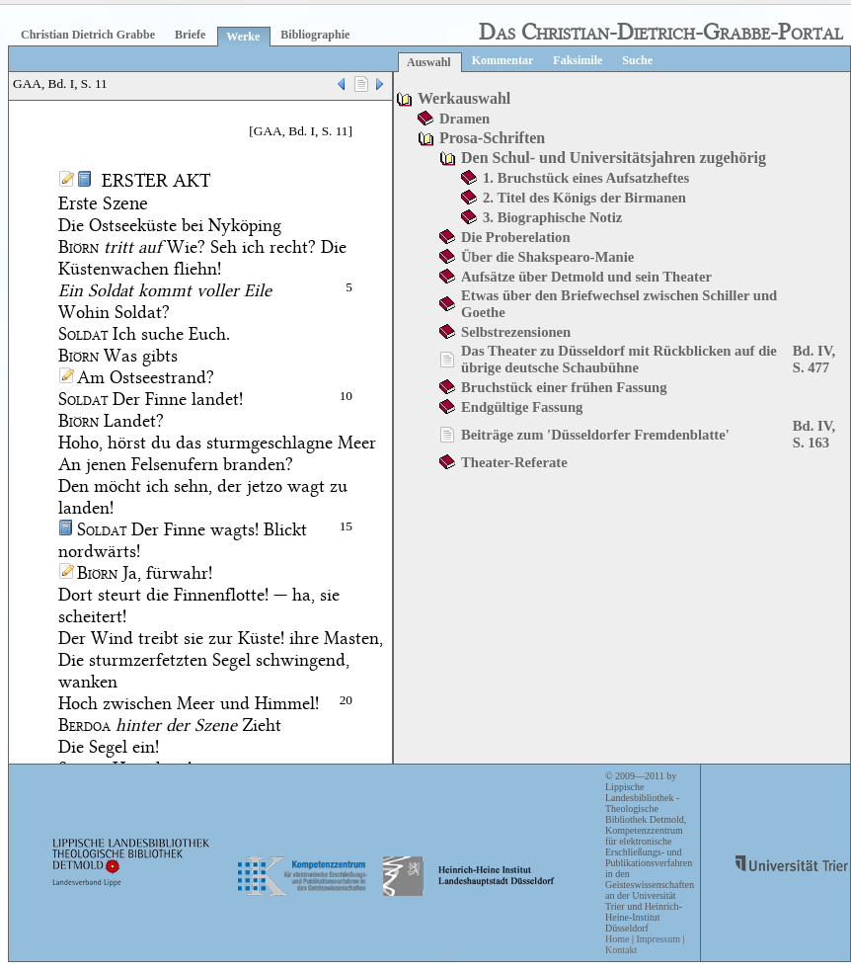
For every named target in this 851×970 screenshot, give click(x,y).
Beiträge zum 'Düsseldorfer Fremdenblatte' (595, 435)
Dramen (464, 118)
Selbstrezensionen (516, 332)
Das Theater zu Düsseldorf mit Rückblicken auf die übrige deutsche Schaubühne (619, 359)
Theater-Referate (514, 462)
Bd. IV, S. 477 (814, 359)
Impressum (657, 938)
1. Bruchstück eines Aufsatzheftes (586, 178)
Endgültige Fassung (521, 407)
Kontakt (621, 949)
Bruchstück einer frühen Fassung (564, 387)
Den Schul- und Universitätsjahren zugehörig (613, 157)
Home (617, 938)
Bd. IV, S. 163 (814, 434)
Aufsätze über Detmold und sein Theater (586, 276)
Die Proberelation (516, 237)
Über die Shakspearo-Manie (547, 257)
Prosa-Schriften (492, 137)
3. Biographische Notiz (552, 217)
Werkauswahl (464, 98)
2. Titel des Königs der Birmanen (584, 197)
